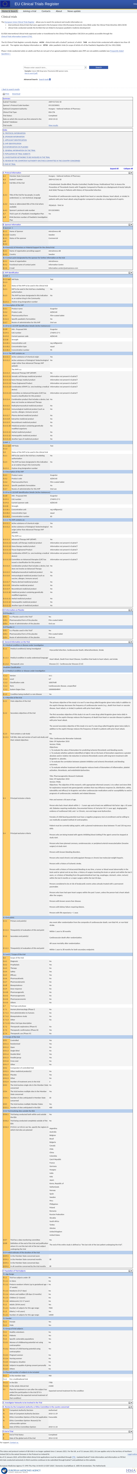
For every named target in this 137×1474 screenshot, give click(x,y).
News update (74, 11)
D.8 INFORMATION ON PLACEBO (15, 147)
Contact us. (14, 1442)
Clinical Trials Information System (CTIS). (16, 36)
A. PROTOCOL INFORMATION (14, 133)
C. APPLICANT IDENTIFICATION (15, 140)
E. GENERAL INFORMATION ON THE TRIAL (19, 150)
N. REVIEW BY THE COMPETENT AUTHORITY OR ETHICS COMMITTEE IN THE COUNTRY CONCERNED (41, 161)
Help (135, 4)
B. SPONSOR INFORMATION (14, 137)
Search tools (43, 79)
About (59, 11)
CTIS (74, 1457)
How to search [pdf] (31, 73)
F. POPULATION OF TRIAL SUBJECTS (16, 154)
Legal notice (132, 1454)
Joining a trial (29, 11)
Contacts (46, 11)
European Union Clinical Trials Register (19, 22)
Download (16, 94)
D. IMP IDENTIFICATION (12, 143)
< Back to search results (10, 89)
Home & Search (9, 11)
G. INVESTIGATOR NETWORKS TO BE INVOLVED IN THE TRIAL (26, 157)
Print (6, 94)
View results (53, 125)
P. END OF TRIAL (9, 164)
